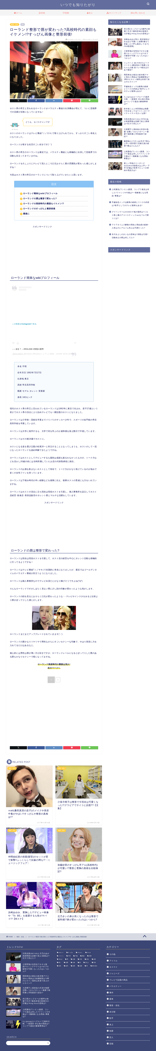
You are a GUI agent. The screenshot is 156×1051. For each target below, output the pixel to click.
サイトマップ (114, 13)
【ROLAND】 (18, 354)
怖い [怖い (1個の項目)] (60, 962)
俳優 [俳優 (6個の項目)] (90, 956)
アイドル (113, 961)
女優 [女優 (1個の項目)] (74, 959)
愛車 (111, 999)
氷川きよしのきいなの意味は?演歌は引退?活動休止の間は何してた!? (130, 236)
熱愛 (66, 13)
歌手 (111, 1018)
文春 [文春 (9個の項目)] (74, 962)
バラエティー (115, 986)
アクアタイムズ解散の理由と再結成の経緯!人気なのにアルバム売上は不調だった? (130, 226)
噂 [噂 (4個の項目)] (67, 959)
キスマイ (113, 967)
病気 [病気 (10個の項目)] (60, 966)
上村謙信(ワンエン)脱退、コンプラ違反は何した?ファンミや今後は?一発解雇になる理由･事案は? (130, 192)
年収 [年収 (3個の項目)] (80, 959)
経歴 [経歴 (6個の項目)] (74, 966)
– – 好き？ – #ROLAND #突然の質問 (28, 349)
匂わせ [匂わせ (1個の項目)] (60, 959)
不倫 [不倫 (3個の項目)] (76, 956)
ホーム (18, 13)
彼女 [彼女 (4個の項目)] (87, 959)
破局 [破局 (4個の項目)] (67, 966)
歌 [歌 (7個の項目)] (80, 962)
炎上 (90, 13)
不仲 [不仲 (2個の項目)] (69, 956)
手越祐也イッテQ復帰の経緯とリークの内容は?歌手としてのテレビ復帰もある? (130, 204)
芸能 (42, 13)
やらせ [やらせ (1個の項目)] (89, 952)
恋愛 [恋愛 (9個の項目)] (67, 962)
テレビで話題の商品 (118, 980)
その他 (112, 954)
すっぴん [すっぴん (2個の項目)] (70, 952)
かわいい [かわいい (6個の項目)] (61, 952)
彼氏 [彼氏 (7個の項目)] (94, 959)
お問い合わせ (138, 13)
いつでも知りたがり (78, 5)
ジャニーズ (114, 973)
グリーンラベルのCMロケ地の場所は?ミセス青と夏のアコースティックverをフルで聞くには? (130, 215)
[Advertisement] (54, 245)
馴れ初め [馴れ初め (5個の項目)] (94, 966)
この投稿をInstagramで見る (24, 324)
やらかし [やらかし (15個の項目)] (80, 952)
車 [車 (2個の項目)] (87, 966)
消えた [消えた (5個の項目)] (87, 962)
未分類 (112, 1012)
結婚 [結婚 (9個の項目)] (80, 966)
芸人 (111, 1037)
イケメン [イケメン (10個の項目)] (61, 956)
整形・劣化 (14, 24)
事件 (111, 993)
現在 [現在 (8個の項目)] (94, 962)
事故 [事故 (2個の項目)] (83, 956)
